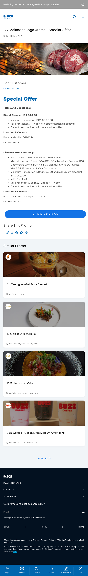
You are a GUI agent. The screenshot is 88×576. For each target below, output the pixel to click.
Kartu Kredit (11, 88)
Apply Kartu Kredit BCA (45, 214)
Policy (44, 526)
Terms (81, 526)
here (15, 551)
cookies (55, 4)
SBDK (7, 526)
